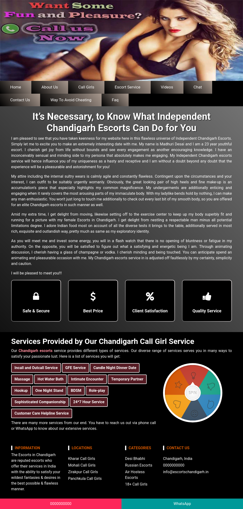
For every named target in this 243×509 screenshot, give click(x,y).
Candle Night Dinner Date (114, 368)
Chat (198, 87)
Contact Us (20, 99)
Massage (22, 379)
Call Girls (86, 87)
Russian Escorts (138, 465)
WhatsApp (182, 503)
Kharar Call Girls (81, 458)
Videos (167, 87)
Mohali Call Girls (82, 465)
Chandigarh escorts (35, 350)
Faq (115, 99)
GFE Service (75, 368)
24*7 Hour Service (88, 402)
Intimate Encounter (87, 379)
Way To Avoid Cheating (70, 99)
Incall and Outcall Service (36, 368)
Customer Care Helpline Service (41, 413)
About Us (50, 87)
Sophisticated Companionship (39, 402)
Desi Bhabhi (135, 458)
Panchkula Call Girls (85, 478)
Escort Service (127, 87)
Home (15, 87)
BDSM (76, 390)
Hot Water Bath (50, 379)
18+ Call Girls (136, 484)
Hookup (21, 390)
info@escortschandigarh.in (186, 472)
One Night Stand (49, 390)
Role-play (97, 390)
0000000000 (60, 503)
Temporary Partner (127, 379)
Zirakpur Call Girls (83, 472)
